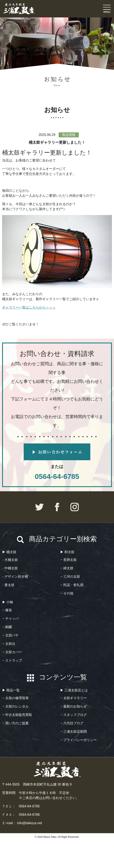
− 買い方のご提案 (16, 723)
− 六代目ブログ (72, 723)
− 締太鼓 (66, 568)
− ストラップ (12, 660)
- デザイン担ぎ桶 (15, 576)
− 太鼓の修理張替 (16, 698)
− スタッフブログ (74, 715)
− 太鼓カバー (12, 652)
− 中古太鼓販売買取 (17, 715)
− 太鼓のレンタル (16, 706)
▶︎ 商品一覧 (11, 690)
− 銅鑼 (7, 627)
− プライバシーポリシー (79, 740)
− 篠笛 (7, 610)
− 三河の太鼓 (70, 576)
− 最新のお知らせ (74, 706)
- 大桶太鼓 (10, 560)
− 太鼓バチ (11, 635)
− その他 (66, 593)
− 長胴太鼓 (68, 560)
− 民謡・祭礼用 (71, 585)
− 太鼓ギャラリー (74, 698)
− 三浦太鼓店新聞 (74, 731)
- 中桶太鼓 (10, 568)
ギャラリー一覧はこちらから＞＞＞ (29, 307)
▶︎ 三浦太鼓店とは (74, 690)
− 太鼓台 (9, 643)
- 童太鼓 (9, 585)
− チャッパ (11, 618)
